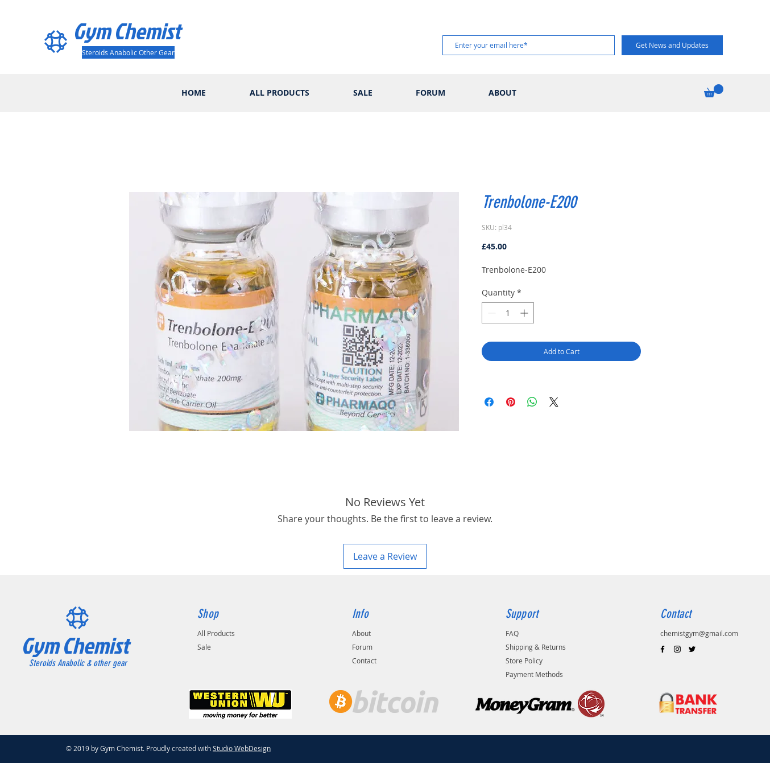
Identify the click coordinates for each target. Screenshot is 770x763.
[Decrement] (490, 313)
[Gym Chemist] (130, 31)
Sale (204, 646)
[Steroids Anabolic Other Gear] (128, 52)
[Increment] (525, 313)
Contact (364, 660)
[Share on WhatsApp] (532, 402)
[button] (713, 90)
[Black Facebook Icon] (662, 649)
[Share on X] (554, 402)
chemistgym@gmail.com (699, 633)
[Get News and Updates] (672, 45)
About (361, 633)
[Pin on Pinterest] (511, 402)
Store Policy (524, 660)
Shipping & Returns (536, 646)
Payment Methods (534, 674)
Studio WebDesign (242, 748)
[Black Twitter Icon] (692, 649)
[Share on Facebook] (489, 402)
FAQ (512, 633)
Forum (362, 646)
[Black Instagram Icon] (677, 649)
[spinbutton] (508, 313)
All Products (216, 633)
